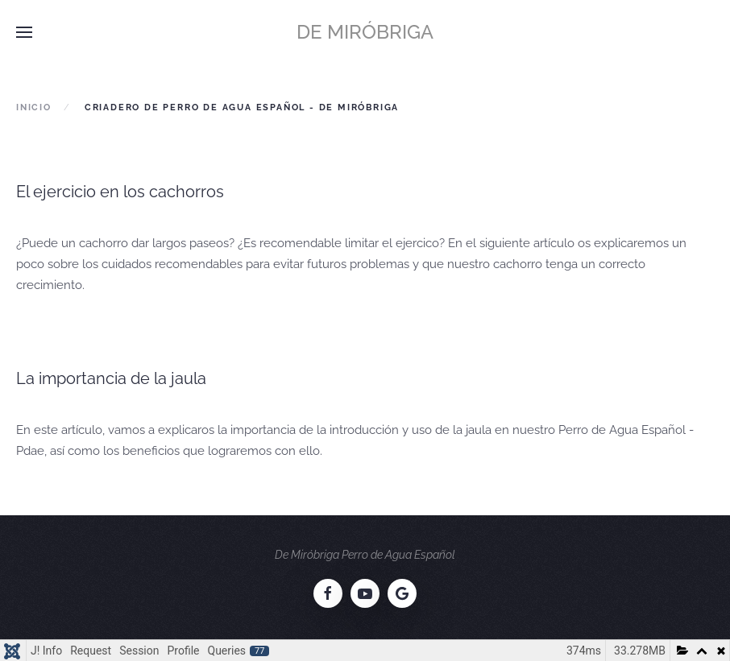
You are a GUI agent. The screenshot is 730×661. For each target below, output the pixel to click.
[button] (24, 32)
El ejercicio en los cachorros (120, 191)
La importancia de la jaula (111, 378)
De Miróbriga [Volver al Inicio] (365, 31)
